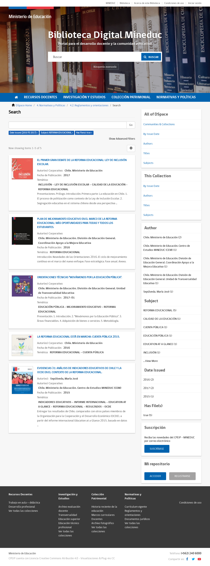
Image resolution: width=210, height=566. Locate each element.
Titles (146, 153)
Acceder (155, 476)
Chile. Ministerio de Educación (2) (162, 237)
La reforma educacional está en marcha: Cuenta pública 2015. (78, 337)
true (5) (147, 415)
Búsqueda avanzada (105, 67)
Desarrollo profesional (22, 507)
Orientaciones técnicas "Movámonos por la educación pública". (79, 277)
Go (130, 125)
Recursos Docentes (40, 97)
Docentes (97, 519)
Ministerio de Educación (30, 17)
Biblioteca (125, 3)
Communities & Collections (159, 124)
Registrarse (182, 476)
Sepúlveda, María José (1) (158, 292)
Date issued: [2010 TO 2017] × (24, 132)
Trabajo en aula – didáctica (24, 503)
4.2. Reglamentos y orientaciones (89, 105)
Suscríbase (157, 449)
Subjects (148, 163)
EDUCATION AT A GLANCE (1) (160, 344)
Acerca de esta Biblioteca (147, 3)
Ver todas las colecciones (23, 511)
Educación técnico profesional (68, 525)
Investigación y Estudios (84, 97)
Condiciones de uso (174, 3)
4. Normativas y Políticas (51, 105)
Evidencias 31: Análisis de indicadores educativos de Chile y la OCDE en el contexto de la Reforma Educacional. (79, 370)
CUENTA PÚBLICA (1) (155, 327)
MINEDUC (110, 3)
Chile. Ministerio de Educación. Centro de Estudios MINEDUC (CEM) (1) (166, 248)
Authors (148, 144)
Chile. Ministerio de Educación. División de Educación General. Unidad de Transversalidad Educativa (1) (169, 279)
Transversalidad (67, 515)
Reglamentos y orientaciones (133, 513)
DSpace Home (24, 105)
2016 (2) (148, 380)
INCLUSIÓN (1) (151, 353)
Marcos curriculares (103, 515)
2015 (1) (148, 397)
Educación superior (69, 519)
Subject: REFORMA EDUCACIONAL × (57, 132)
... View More (150, 361)
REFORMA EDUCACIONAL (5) (159, 310)
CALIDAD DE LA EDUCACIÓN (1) (161, 319)
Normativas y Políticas (176, 97)
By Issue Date (151, 134)
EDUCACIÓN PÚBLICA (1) (157, 336)
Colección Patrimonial (131, 97)
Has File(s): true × (84, 132)
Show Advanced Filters (122, 139)
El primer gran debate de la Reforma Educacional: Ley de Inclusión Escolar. (82, 162)
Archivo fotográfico (102, 523)
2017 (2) (148, 388)
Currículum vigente (136, 507)
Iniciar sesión (194, 3)
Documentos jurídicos (137, 519)
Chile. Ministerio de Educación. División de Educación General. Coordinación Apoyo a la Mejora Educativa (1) (168, 262)
